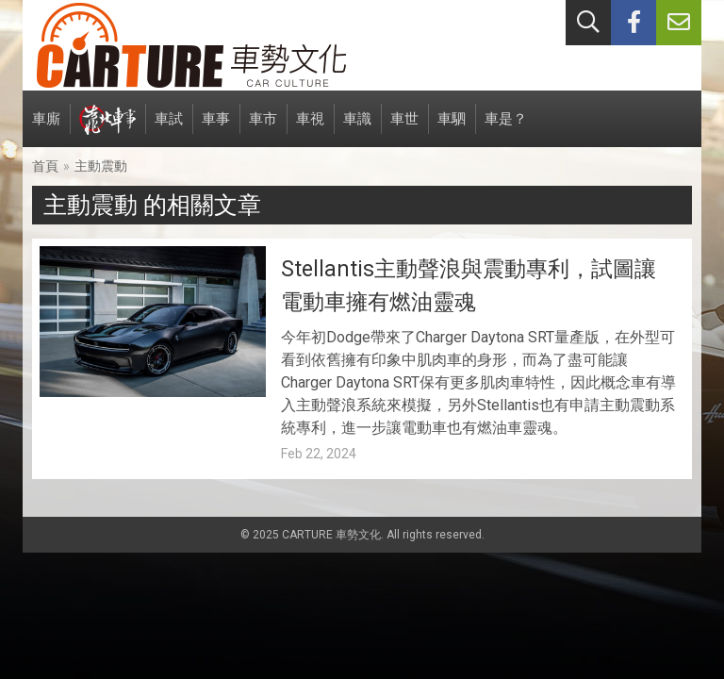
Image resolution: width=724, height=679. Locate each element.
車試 (168, 128)
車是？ (505, 128)
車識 (357, 128)
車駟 (451, 128)
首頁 (45, 166)
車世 (404, 128)
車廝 (46, 128)
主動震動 (100, 166)
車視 (310, 128)
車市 (263, 128)
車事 (215, 128)
